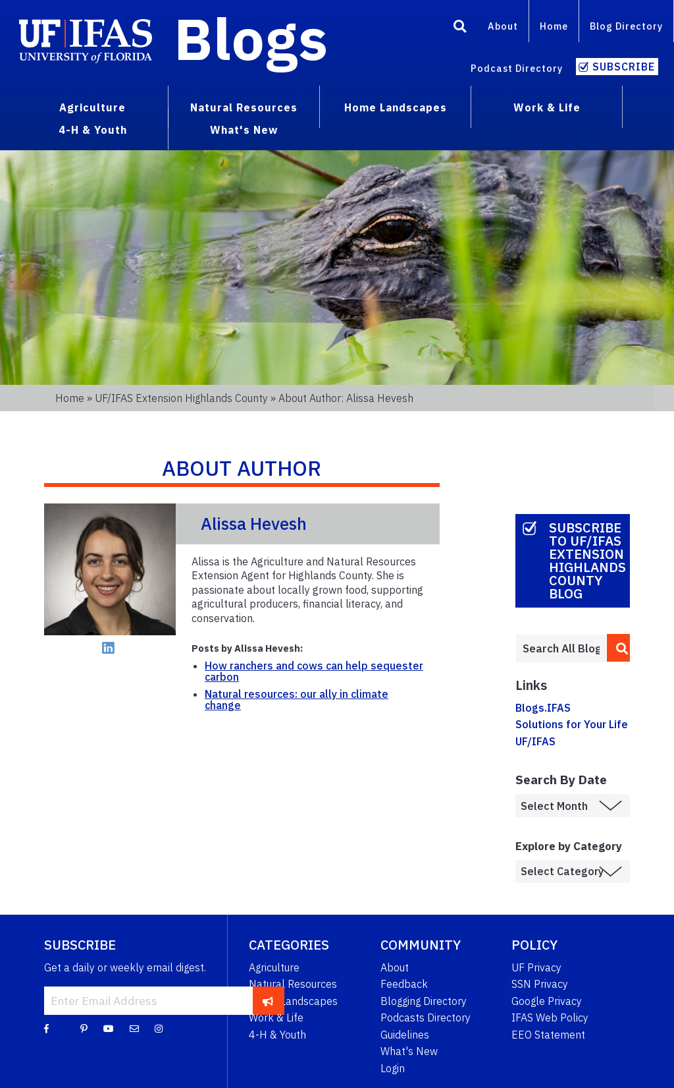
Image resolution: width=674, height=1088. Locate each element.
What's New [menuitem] (244, 129)
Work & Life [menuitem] (547, 107)
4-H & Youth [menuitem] (93, 129)
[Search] (460, 28)
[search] (618, 648)
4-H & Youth (277, 1034)
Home (554, 26)
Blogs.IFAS (543, 707)
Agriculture (274, 967)
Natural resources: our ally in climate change (296, 699)
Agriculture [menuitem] (92, 107)
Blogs (251, 38)
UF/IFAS (535, 741)
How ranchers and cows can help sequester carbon (314, 671)
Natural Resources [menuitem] (244, 107)
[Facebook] (46, 1028)
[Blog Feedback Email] (134, 1028)
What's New (409, 1051)
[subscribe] (268, 1000)
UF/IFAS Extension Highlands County (181, 398)
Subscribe (623, 66)
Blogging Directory (423, 1001)
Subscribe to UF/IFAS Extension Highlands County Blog (587, 560)
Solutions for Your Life (571, 724)
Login (392, 1068)
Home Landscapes (293, 1001)
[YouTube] (108, 1028)
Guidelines (404, 1034)
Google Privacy (546, 1001)
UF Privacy (536, 967)
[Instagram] (159, 1028)
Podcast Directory (517, 68)
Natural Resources (293, 983)
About (503, 26)
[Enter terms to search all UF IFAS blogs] (561, 648)
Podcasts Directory (425, 1017)
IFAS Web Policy (549, 1017)
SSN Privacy (539, 983)
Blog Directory (626, 26)
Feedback (404, 983)
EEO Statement (548, 1034)
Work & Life (276, 1017)
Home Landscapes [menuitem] (395, 107)
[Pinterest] (84, 1028)
